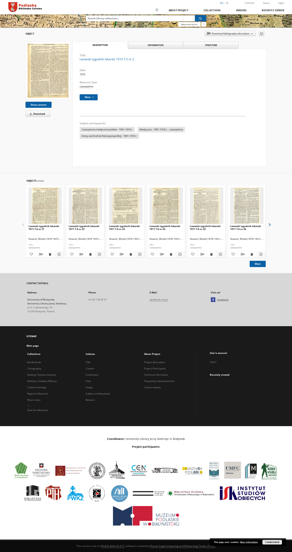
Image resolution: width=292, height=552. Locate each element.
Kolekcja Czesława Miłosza (42, 381)
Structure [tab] (211, 45)
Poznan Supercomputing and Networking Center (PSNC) (183, 546)
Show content (38, 104)
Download (36, 114)
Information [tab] (156, 45)
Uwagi (89, 387)
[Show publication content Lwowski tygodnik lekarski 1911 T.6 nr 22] (130, 254)
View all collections (37, 410)
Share (266, 3)
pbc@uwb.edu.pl (159, 299)
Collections (212, 10)
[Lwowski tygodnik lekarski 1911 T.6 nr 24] (166, 206)
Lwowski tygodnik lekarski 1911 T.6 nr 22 (124, 227)
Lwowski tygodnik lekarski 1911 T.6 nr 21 (43, 227)
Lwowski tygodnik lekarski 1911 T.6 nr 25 (205, 227)
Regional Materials (37, 393)
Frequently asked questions (159, 381)
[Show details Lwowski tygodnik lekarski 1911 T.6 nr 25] (220, 254)
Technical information (156, 374)
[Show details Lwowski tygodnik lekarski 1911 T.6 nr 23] (99, 254)
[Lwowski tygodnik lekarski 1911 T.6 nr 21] (45, 206)
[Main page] (156, 10)
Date (88, 381)
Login (281, 3)
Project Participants (155, 368)
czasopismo (86, 86)
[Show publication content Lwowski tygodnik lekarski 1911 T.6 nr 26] (251, 254)
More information (249, 542)
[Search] (200, 18)
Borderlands (34, 362)
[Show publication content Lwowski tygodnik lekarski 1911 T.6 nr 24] (171, 254)
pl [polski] (227, 3)
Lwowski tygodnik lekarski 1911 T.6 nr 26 (245, 227)
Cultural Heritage (36, 387)
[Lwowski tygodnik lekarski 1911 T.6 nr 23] (85, 206)
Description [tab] (100, 45)
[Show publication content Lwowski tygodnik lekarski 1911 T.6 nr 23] (90, 254)
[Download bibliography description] (40, 254)
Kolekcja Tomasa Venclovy (41, 374)
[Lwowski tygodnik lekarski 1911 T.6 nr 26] (247, 206)
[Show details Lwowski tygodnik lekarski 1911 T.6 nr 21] (58, 254)
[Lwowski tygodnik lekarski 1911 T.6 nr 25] (206, 206)
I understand (272, 542)
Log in (213, 361)
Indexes (241, 10)
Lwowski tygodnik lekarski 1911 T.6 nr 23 (84, 227)
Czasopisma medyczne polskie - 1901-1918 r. (107, 129)
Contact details (152, 387)
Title (88, 362)
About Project (178, 10)
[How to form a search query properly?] (203, 24)
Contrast (250, 3)
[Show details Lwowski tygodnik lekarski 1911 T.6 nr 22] (139, 254)
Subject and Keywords (98, 393)
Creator (90, 368)
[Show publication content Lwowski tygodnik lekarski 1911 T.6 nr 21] (49, 254)
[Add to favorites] (261, 33)
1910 (82, 74)
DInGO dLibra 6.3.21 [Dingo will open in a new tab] (113, 546)
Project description (154, 362)
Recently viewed (273, 10)
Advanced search (189, 24)
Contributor (92, 374)
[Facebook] (213, 300)
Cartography (34, 368)
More (258, 263)
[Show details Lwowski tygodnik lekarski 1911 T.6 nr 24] (179, 254)
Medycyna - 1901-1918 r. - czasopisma (161, 129)
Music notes (34, 400)
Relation (90, 400)
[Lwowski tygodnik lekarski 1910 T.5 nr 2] (48, 71)
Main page (32, 345)
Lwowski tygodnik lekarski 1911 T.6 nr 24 (164, 227)
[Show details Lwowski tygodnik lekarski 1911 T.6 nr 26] (260, 254)
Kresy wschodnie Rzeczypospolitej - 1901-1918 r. (109, 136)
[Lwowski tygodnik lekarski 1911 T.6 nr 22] (125, 206)
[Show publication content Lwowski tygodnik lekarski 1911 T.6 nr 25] (211, 254)
